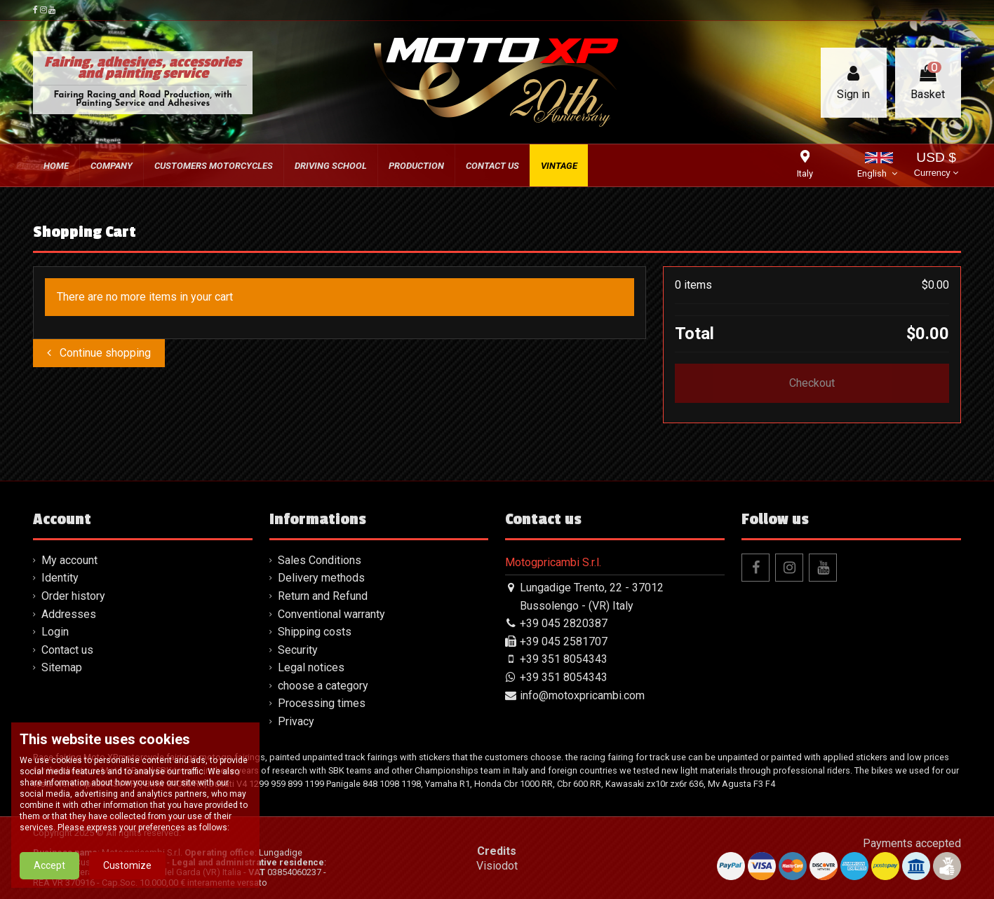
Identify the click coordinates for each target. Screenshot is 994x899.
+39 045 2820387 (563, 623)
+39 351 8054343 (563, 659)
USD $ (936, 165)
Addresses (68, 614)
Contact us (67, 650)
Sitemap (61, 667)
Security (298, 650)
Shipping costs (314, 631)
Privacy (296, 721)
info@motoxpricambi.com (582, 695)
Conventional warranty (331, 614)
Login (55, 631)
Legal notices (311, 667)
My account (69, 560)
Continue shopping (99, 352)
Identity (60, 577)
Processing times (321, 703)
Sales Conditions (319, 560)
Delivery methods (321, 577)
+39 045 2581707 (563, 641)
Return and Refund (323, 596)
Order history (73, 596)
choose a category (323, 685)
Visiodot (497, 865)
